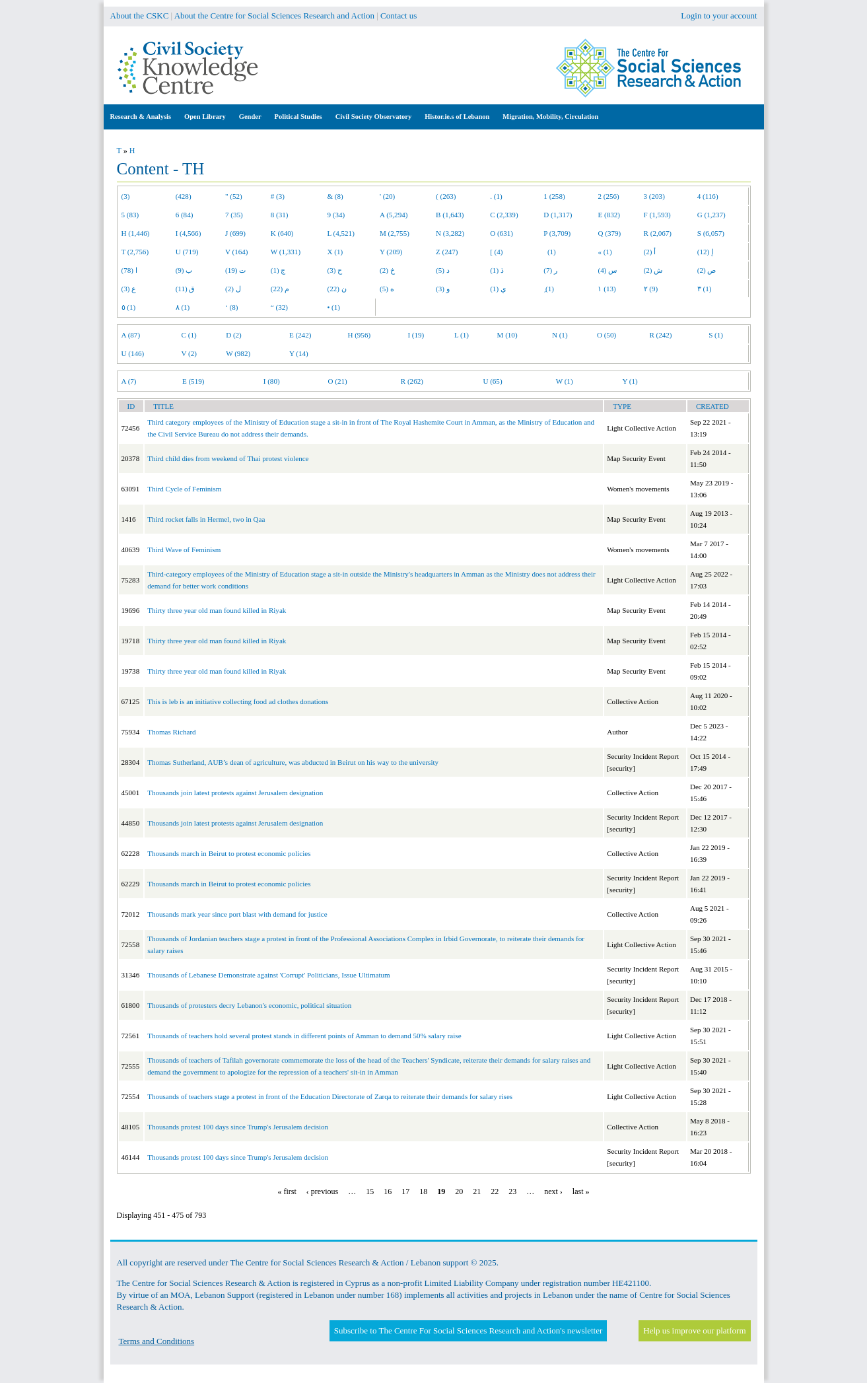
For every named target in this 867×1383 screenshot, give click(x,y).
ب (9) (184, 270)
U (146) (133, 353)
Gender (250, 116)
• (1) (333, 307)
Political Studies (298, 116)
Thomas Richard (171, 732)
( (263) (446, 196)
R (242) (660, 335)
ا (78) (129, 270)
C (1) (189, 335)
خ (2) (387, 270)
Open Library (205, 116)
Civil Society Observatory (373, 116)
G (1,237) (711, 215)
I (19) (415, 335)
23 (512, 1191)
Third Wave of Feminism (184, 549)
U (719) (187, 252)
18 (423, 1191)
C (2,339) (504, 215)
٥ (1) (128, 307)
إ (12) (705, 252)
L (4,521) (340, 233)
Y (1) (629, 381)
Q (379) (609, 233)
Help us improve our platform (694, 1330)
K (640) (282, 233)
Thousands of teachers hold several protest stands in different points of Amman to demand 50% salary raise (304, 1036)
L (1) (461, 335)
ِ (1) (548, 289)
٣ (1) (704, 289)
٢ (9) (651, 289)
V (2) (189, 353)
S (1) (716, 335)
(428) (183, 196)
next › (553, 1191)
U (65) (492, 381)
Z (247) (447, 252)
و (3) (443, 289)
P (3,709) (557, 233)
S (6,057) (710, 233)
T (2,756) (135, 252)
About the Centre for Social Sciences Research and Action (274, 15)
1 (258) (554, 196)
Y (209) (391, 252)
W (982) (238, 353)
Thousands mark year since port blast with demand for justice (237, 914)
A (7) (129, 381)
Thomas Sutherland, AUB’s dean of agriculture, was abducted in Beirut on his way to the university (292, 762)
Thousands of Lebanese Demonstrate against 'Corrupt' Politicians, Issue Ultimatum (268, 975)
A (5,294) (393, 215)
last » (581, 1191)
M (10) (507, 335)
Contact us (398, 15)
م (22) (280, 289)
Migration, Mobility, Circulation (550, 116)
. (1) (496, 196)
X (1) (335, 252)
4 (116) (707, 196)
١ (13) (606, 289)
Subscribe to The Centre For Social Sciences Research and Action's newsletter (468, 1330)
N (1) (560, 335)
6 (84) (184, 215)
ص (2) (706, 270)
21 (477, 1191)
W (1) (564, 381)
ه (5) (387, 289)
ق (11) (185, 289)
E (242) (300, 335)
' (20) (387, 196)
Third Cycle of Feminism (184, 489)
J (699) (235, 233)
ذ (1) (497, 270)
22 (495, 1191)
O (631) (501, 233)
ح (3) (334, 270)
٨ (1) (183, 307)
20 (459, 1191)
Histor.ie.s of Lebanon (457, 116)
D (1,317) (557, 215)
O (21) (337, 381)
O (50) (606, 335)
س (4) (607, 270)
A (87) (131, 335)
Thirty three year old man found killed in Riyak (216, 610)
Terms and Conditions (157, 1341)
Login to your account (719, 15)
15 (370, 1191)
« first (287, 1191)
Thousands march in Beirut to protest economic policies (228, 853)
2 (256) (608, 196)
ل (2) (233, 289)
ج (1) (278, 270)
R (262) (412, 381)
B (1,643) (450, 215)
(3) (125, 196)
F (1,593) (657, 215)
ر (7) (550, 270)
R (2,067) (658, 233)
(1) (549, 252)
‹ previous (322, 1191)
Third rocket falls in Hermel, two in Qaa (206, 519)
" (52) (233, 196)
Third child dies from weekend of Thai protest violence (227, 458)
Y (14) (298, 353)
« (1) (604, 252)
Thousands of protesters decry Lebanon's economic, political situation (249, 1005)
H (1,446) (135, 233)
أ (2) (650, 252)
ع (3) (129, 289)
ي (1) (498, 289)
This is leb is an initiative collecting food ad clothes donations (237, 701)
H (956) (358, 335)
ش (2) (653, 270)
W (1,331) (285, 252)
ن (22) (336, 289)
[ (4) (496, 252)
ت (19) (235, 270)
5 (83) (130, 215)
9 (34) (336, 215)
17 (405, 1191)
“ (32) (279, 307)
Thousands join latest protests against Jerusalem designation (235, 793)
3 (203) (654, 196)
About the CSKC (139, 15)
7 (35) (234, 215)
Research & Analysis (141, 116)
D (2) (234, 335)
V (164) (236, 252)
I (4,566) (188, 233)
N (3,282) (450, 233)
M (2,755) (394, 233)
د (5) (443, 270)
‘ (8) (231, 307)
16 (388, 1191)
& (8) (335, 196)
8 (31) (280, 215)
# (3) (278, 196)
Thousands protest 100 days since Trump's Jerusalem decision (237, 1127)
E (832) (609, 215)
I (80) (271, 381)
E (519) (193, 381)
